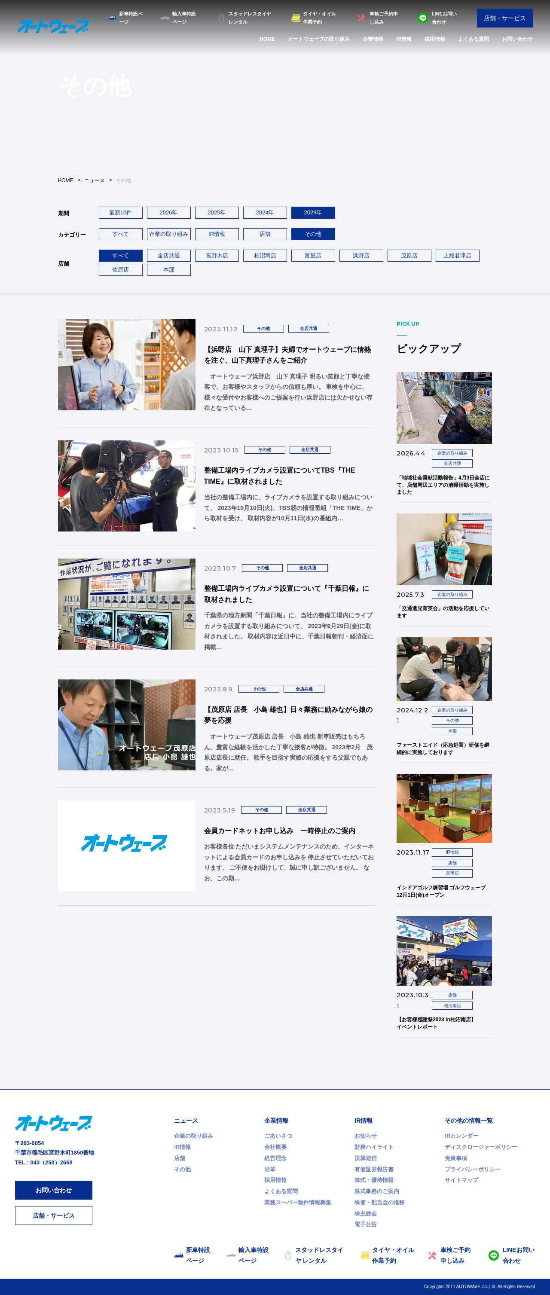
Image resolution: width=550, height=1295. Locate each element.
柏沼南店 (265, 255)
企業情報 (373, 39)
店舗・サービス (505, 18)
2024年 (265, 212)
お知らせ (365, 1136)
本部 (168, 269)
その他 (182, 1169)
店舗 (265, 234)
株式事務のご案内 (376, 1191)
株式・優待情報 (374, 1180)
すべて (120, 234)
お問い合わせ (517, 39)
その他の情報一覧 (469, 1120)
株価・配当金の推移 (379, 1202)
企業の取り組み (168, 234)
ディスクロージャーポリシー (481, 1147)
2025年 (217, 212)
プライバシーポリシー (473, 1169)
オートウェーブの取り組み (319, 39)
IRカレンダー (461, 1136)
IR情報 (404, 39)
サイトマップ (461, 1180)
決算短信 (365, 1158)
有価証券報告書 (374, 1169)
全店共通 (169, 255)
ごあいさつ (278, 1136)
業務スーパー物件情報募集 (297, 1202)
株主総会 (365, 1213)
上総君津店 (457, 255)
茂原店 (409, 255)
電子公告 (365, 1224)
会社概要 (275, 1147)
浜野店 (361, 255)
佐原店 (120, 269)
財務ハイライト (374, 1147)
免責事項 (456, 1158)
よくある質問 (473, 39)
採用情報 (435, 39)
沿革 (269, 1169)
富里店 (313, 255)
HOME (267, 39)
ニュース (186, 1120)
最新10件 (120, 212)
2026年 (169, 212)
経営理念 (275, 1158)
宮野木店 (217, 255)
